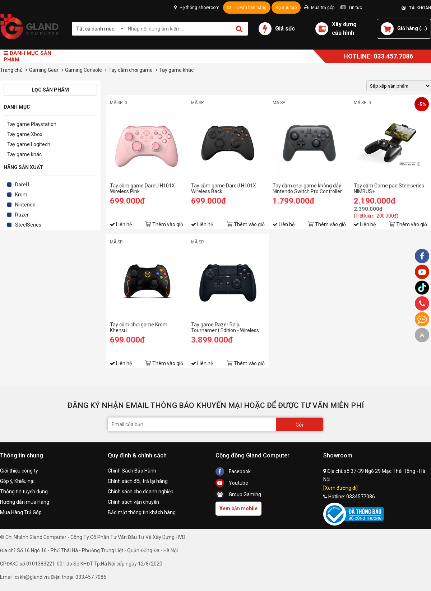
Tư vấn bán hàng (247, 7)
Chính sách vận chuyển (133, 502)
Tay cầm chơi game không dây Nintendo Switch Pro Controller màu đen (307, 188)
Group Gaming (238, 494)
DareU (22, 184)
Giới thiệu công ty (19, 471)
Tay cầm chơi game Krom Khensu (138, 327)
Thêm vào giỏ (167, 224)
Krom (21, 194)
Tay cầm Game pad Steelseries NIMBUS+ (389, 188)
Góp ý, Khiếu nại (17, 481)
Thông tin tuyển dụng (24, 491)
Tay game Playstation (31, 124)
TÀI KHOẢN (416, 7)
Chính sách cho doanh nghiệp (140, 491)
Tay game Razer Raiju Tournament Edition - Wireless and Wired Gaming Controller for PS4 (227, 327)
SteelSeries (28, 225)
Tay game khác (24, 154)
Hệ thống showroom (196, 7)
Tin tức (351, 7)
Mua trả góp (319, 7)
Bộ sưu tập (286, 7)
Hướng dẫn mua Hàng (24, 502)
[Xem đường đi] (340, 488)
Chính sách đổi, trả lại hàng (138, 481)
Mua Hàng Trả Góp (21, 512)
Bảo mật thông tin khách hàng (142, 512)
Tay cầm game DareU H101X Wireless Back (223, 188)
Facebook (233, 471)
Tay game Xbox (24, 134)
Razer (22, 215)
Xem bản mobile (238, 508)
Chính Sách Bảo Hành (132, 471)
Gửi (299, 425)
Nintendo (25, 205)
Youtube (232, 483)
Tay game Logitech (28, 144)
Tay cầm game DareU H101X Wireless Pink (142, 188)
